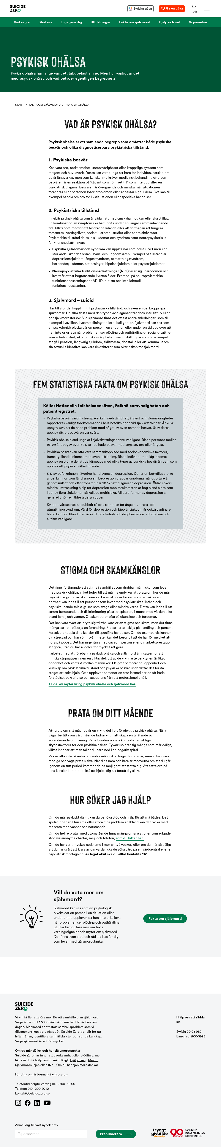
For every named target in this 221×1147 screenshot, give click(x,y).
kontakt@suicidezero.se (32, 1093)
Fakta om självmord (134, 22)
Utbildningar (100, 22)
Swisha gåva (142, 8)
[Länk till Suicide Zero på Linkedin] (37, 1103)
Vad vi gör (22, 22)
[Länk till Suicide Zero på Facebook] (28, 1103)
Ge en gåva (174, 8)
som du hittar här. (130, 838)
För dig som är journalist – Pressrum (41, 1074)
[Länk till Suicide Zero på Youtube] (47, 1103)
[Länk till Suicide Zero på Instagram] (18, 1103)
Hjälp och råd (169, 22)
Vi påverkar (198, 22)
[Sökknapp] (194, 8)
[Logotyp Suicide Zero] (24, 8)
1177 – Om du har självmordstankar (73, 1065)
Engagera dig (71, 22)
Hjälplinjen (77, 1060)
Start (19, 104)
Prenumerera (111, 1134)
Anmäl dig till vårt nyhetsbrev (51, 1130)
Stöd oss (45, 22)
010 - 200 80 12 (38, 1088)
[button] (207, 8)
